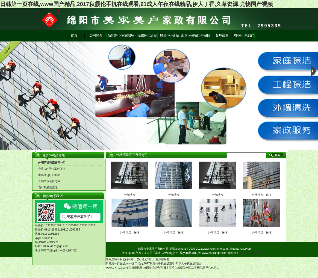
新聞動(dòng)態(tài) (122, 35)
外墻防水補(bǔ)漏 (49, 181)
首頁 (74, 35)
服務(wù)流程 (147, 35)
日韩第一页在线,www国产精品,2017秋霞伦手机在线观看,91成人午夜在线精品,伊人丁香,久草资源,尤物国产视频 (136, 4)
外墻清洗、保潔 (173, 232)
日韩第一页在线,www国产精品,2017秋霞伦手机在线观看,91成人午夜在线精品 (153, 263)
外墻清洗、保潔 (129, 232)
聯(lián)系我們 (244, 35)
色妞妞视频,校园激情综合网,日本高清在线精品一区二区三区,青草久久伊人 (174, 267)
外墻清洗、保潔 (217, 232)
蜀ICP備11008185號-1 (253, 252)
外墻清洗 (129, 194)
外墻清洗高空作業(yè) (51, 162)
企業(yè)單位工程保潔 (51, 168)
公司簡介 (96, 35)
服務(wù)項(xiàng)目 (195, 35)
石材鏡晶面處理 (48, 187)
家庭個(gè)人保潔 (49, 175)
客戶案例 (221, 35)
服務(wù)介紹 (169, 35)
